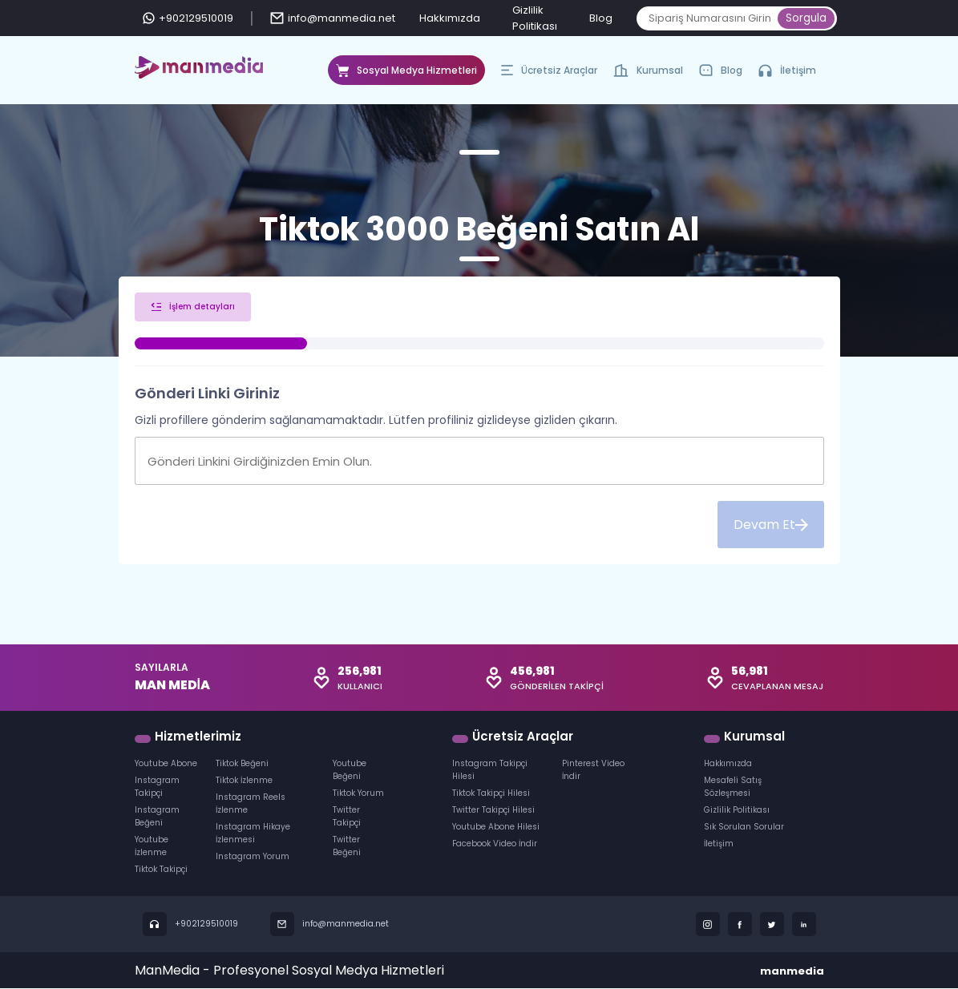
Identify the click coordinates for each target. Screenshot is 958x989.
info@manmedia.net (332, 18)
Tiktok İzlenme (244, 781)
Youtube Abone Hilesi (496, 827)
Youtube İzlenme (151, 846)
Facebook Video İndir (494, 844)
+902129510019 (188, 18)
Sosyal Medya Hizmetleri (406, 74)
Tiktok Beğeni (242, 764)
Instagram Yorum (252, 857)
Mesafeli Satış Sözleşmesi (733, 787)
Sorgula (806, 18)
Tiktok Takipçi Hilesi (491, 794)
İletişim (787, 70)
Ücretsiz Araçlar (549, 74)
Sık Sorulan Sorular (744, 827)
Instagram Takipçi (157, 787)
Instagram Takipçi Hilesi (490, 770)
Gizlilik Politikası (737, 811)
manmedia (792, 971)
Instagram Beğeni (157, 817)
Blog (600, 18)
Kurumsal (648, 74)
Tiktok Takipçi (161, 870)
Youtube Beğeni (349, 770)
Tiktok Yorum (358, 794)
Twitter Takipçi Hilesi (493, 811)
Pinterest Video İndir (593, 770)
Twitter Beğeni (347, 846)
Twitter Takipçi (347, 817)
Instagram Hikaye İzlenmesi (253, 833)
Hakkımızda (449, 18)
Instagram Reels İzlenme (250, 804)
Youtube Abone (166, 764)
